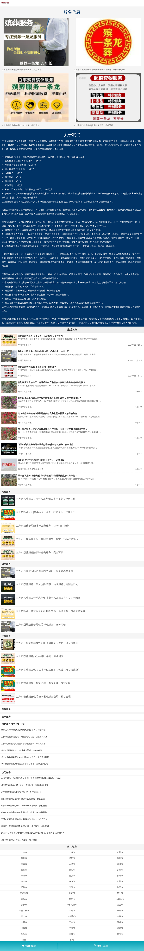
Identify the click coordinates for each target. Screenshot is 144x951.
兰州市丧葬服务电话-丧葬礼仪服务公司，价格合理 (43, 696)
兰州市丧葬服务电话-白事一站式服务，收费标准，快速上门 (48, 669)
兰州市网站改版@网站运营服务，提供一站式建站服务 (24, 764)
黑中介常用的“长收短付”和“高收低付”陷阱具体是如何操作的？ (47, 475)
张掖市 (24, 928)
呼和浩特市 (72, 905)
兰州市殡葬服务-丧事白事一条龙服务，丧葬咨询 (40, 336)
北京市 (24, 852)
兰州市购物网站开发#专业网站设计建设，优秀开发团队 (25, 757)
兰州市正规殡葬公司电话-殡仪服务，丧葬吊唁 (41, 624)
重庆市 (24, 870)
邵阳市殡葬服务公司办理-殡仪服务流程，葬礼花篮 (23, 799)
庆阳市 (24, 934)
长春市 (72, 893)
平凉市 (72, 928)
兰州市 (72, 910)
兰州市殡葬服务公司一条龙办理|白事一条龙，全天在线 (45, 498)
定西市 (72, 934)
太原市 (24, 905)
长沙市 (24, 887)
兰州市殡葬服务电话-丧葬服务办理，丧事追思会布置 (44, 570)
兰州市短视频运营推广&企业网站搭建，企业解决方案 (24, 737)
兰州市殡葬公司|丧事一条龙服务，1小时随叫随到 (42, 525)
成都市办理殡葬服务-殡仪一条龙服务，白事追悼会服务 (25, 785)
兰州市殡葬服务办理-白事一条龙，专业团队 (39, 656)
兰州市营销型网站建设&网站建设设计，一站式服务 (23, 744)
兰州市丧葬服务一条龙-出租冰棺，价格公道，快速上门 (43, 351)
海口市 (72, 881)
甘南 (72, 940)
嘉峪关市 (72, 916)
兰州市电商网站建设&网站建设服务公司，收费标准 (23, 730)
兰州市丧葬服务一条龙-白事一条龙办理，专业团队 (43, 683)
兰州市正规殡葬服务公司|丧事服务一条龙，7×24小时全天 (47, 539)
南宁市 (24, 881)
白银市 (24, 922)
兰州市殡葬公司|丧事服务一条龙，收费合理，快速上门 (45, 512)
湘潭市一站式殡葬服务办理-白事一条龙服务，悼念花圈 (25, 826)
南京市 (24, 864)
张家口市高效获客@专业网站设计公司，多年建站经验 (24, 812)
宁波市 (24, 875)
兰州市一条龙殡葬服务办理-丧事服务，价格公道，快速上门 (48, 642)
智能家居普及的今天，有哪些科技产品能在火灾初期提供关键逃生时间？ (51, 382)
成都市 (72, 858)
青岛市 (72, 870)
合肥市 (72, 875)
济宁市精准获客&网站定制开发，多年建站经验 (21, 792)
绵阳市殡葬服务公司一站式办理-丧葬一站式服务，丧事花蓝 (45, 444)
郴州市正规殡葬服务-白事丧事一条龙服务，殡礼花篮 (24, 805)
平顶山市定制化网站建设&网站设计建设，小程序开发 (24, 819)
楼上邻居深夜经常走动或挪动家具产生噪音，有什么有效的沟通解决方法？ (53, 429)
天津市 (72, 864)
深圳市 (24, 858)
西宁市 (24, 916)
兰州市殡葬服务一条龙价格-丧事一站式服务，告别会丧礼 (47, 584)
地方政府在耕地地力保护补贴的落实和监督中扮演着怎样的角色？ (48, 413)
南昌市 (72, 887)
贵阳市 (24, 899)
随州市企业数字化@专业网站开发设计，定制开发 (41, 460)
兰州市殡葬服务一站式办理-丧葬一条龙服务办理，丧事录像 (48, 597)
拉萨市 (72, 899)
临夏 (24, 940)
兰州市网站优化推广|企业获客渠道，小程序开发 (22, 750)
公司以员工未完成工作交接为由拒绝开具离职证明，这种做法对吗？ (49, 398)
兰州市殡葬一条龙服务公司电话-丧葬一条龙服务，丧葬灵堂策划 (50, 611)
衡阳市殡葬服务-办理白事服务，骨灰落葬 (19, 840)
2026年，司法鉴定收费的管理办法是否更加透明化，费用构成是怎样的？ (32, 833)
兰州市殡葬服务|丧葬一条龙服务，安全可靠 (39, 552)
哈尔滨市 (24, 893)
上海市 (72, 852)
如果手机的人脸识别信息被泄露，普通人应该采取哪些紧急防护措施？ (31, 778)
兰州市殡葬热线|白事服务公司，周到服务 (37, 367)
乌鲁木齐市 (24, 910)
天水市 (72, 922)
